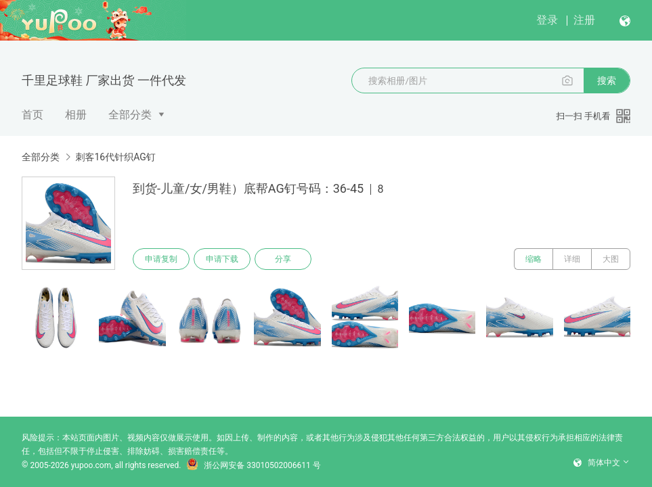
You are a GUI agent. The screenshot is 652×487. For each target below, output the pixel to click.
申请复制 (161, 259)
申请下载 (222, 259)
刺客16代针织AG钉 (115, 157)
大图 (611, 259)
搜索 (606, 80)
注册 (584, 20)
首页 (32, 114)
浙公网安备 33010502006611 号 (253, 465)
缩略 (533, 259)
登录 (547, 20)
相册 (76, 114)
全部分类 (130, 114)
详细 (572, 259)
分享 (283, 259)
